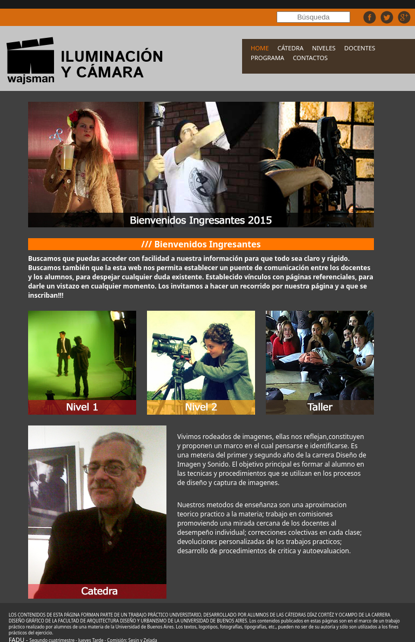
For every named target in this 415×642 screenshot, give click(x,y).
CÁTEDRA (290, 48)
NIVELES (324, 48)
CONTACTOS (310, 58)
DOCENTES (359, 48)
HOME (260, 48)
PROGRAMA (267, 58)
